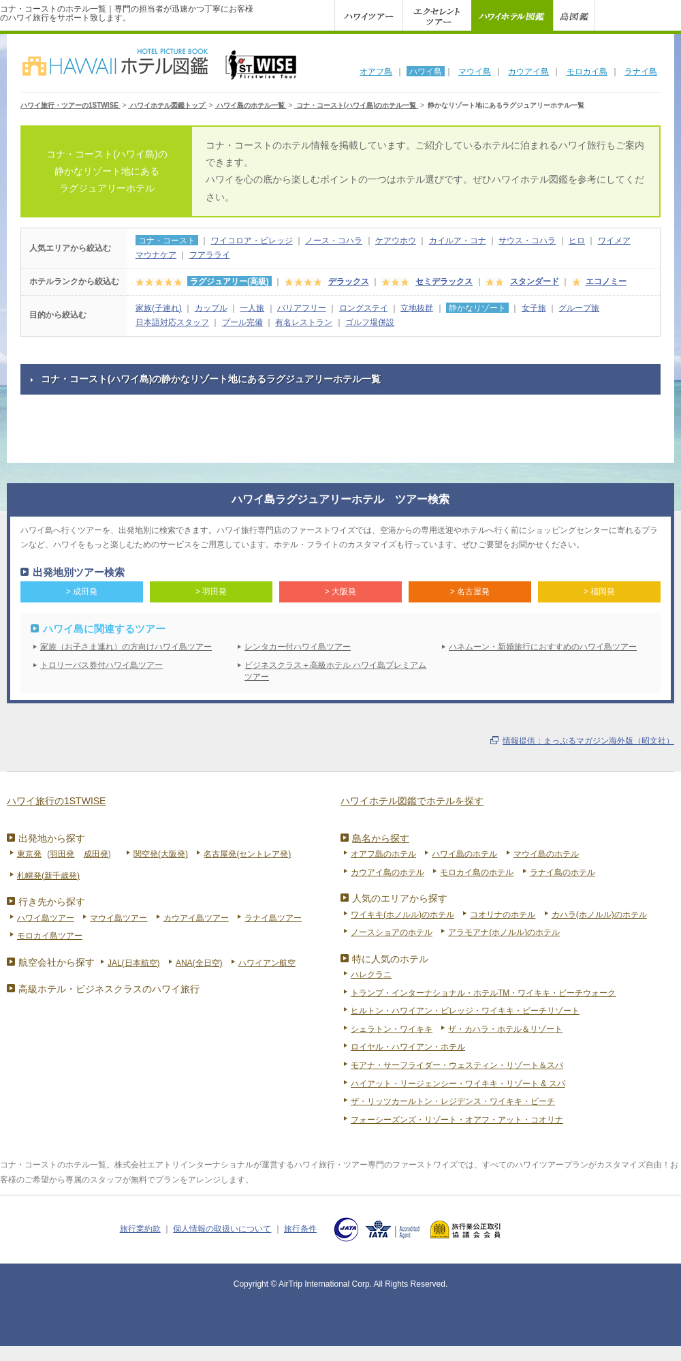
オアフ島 (376, 71)
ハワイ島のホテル (464, 854)
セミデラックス (444, 281)
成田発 (96, 854)
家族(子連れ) (159, 308)
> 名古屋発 (470, 591)
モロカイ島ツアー (49, 936)
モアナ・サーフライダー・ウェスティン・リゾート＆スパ (457, 1065)
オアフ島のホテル (383, 854)
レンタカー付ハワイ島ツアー (297, 647)
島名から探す (380, 838)
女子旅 (534, 308)
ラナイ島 (640, 71)
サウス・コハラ (527, 240)
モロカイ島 (587, 71)
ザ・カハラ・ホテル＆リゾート (505, 1029)
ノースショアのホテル (391, 932)
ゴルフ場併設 (369, 322)
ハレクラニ (371, 974)
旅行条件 (300, 1229)
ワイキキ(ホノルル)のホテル (402, 914)
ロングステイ (363, 308)
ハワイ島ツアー (45, 918)
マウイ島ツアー (118, 918)
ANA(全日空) (199, 963)
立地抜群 (416, 308)
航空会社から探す (56, 962)
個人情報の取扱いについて (222, 1229)
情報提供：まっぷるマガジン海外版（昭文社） (588, 741)
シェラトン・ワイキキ (391, 1029)
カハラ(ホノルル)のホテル (599, 914)
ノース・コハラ (333, 240)
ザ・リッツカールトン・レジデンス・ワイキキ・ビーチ (453, 1101)
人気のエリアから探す (399, 898)
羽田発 (62, 854)
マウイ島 (474, 71)
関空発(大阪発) (160, 854)
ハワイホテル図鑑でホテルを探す (412, 800)
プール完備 (242, 322)
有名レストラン (303, 322)
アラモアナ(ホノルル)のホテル (504, 932)
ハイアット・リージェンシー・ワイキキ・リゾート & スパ (458, 1083)
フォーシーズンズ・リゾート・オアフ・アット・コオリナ (457, 1120)
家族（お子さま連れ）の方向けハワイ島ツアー (126, 647)
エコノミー (606, 281)
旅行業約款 (140, 1229)
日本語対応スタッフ (172, 322)
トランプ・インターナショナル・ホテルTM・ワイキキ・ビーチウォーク (483, 993)
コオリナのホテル (502, 914)
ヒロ (577, 240)
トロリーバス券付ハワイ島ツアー (101, 665)
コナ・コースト (166, 240)
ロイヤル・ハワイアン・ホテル (408, 1047)
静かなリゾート (477, 308)
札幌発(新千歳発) (48, 876)
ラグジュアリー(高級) (229, 281)
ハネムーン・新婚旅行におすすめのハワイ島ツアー (543, 647)
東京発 (29, 854)
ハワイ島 (425, 71)
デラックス (348, 281)
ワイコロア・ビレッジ (252, 240)
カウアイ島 (528, 71)
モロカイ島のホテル (476, 872)
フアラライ (209, 255)
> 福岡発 (599, 591)
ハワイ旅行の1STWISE (56, 800)
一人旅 (252, 308)
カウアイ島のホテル (387, 872)
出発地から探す (51, 838)
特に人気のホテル (390, 958)
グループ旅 (578, 308)
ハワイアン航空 (267, 963)
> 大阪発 (340, 591)
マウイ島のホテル (546, 854)
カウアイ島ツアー (196, 918)
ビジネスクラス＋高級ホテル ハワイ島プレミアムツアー (335, 671)
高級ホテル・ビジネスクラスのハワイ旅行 (109, 988)
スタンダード (534, 281)
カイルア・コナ (457, 240)
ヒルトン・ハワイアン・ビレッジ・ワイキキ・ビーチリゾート (465, 1010)
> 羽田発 (211, 591)
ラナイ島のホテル (562, 872)
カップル (211, 308)
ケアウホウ (395, 240)
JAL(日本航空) (134, 963)
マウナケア (156, 255)
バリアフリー (301, 308)
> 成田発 (81, 591)
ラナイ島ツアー (273, 918)
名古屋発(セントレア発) (247, 854)
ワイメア (614, 240)
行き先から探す (51, 901)
